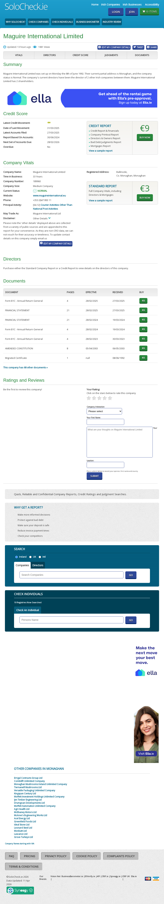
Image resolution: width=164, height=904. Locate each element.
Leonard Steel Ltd (23, 827)
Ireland (22, 556)
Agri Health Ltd (21, 809)
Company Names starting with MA (19, 843)
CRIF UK (126, 876)
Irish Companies (110, 4)
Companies (22, 565)
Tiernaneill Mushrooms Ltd (28, 787)
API (98, 876)
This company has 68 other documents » (25, 367)
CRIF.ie (105, 876)
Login (116, 12)
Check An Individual (27, 610)
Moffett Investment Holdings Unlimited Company (39, 796)
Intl (44, 556)
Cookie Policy (86, 856)
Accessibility (152, 4)
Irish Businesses (132, 4)
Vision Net (55, 876)
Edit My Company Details (116, 47)
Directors (49, 55)
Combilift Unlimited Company (29, 781)
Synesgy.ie (115, 876)
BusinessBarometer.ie (72, 876)
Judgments (111, 55)
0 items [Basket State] (149, 11)
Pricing (29, 856)
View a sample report (100, 150)
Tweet (140, 47)
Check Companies (38, 21)
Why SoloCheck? (15, 21)
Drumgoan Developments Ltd (29, 802)
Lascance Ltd (20, 834)
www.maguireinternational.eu (49, 195)
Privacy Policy (55, 856)
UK (34, 556)
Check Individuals (62, 21)
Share (153, 47)
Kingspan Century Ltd (25, 793)
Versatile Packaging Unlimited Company (34, 790)
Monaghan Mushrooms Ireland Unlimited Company (40, 784)
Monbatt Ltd (20, 830)
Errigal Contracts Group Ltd (28, 778)
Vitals (18, 55)
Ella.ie (134, 876)
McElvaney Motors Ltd (25, 812)
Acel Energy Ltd (22, 818)
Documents (142, 55)
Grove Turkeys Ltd (23, 837)
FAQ (11, 856)
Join (131, 12)
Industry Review (112, 21)
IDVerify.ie (90, 876)
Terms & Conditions (23, 866)
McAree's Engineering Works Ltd (30, 815)
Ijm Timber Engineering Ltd (28, 799)
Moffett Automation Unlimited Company (34, 806)
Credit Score (80, 55)
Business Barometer (87, 21)
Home (95, 4)
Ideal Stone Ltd (21, 824)
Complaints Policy (121, 856)
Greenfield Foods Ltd (25, 821)
